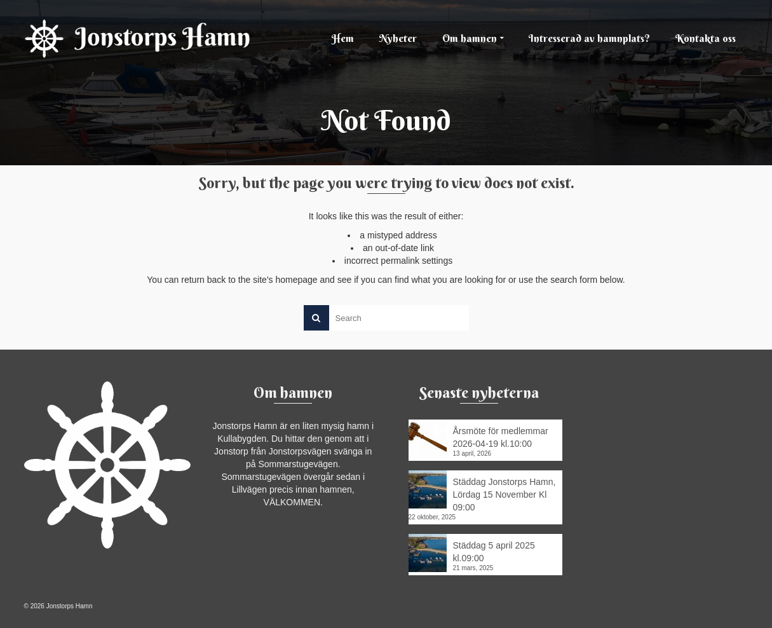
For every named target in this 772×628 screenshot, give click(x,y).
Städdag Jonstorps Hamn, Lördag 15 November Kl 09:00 (504, 494)
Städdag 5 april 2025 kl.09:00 (494, 551)
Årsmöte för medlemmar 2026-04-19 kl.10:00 (500, 437)
